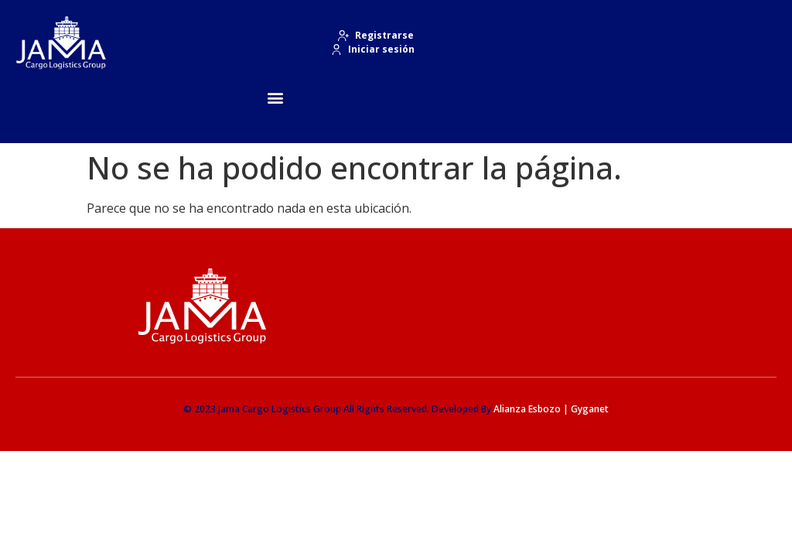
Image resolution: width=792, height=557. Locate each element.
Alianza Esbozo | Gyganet (551, 408)
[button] (275, 98)
